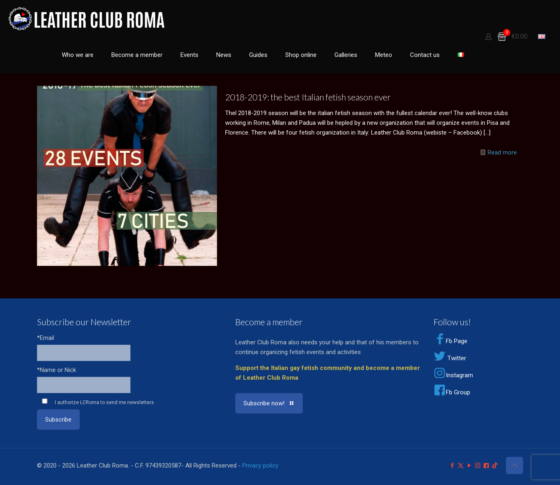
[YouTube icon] (469, 465)
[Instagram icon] (478, 465)
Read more (502, 152)
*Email (45, 337)
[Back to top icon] (514, 465)
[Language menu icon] (542, 36)
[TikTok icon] (495, 465)
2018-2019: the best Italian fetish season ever (308, 97)
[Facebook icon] (452, 465)
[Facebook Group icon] (486, 465)
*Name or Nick (56, 370)
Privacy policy (260, 465)
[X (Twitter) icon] (461, 465)
